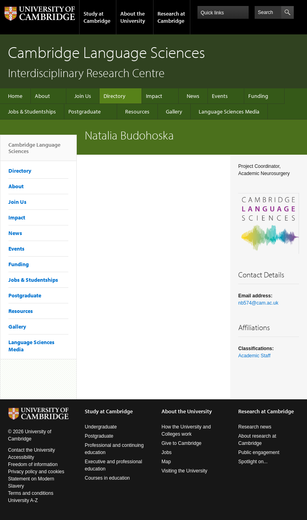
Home (15, 96)
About (42, 96)
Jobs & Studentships (32, 111)
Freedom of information (33, 464)
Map (166, 461)
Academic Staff (254, 356)
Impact (154, 96)
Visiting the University (184, 471)
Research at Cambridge (171, 17)
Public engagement (258, 452)
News (193, 96)
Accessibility (21, 457)
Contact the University (31, 450)
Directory (115, 96)
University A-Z (23, 500)
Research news (254, 427)
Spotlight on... (252, 461)
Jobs (166, 452)
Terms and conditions (30, 493)
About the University (132, 17)
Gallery (174, 111)
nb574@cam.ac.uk (258, 303)
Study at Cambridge (97, 17)
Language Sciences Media (229, 111)
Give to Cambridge (181, 443)
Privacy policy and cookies (36, 471)
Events (220, 96)
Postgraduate (84, 111)
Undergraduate (101, 427)
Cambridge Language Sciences (34, 151)
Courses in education (107, 478)
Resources (137, 111)
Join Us (82, 96)
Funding (258, 96)
